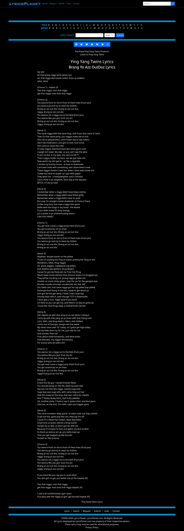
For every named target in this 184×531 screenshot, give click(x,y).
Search (45, 3)
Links (68, 3)
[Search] (157, 4)
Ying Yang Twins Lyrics (92, 501)
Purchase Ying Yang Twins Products (92, 51)
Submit (61, 3)
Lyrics (67, 511)
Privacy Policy (92, 527)
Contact (76, 3)
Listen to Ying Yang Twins (92, 54)
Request (53, 3)
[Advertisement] (79, 13)
